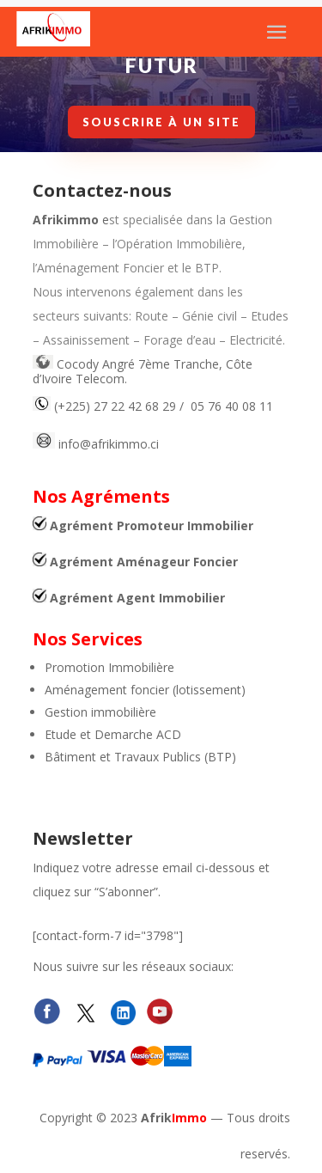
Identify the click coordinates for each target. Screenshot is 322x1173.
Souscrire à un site (161, 121)
